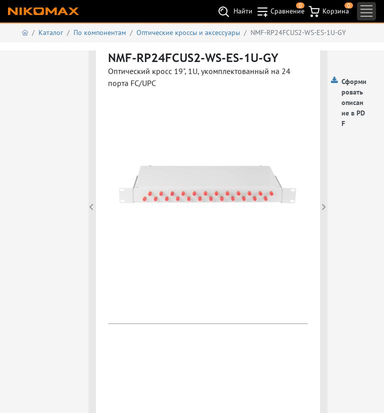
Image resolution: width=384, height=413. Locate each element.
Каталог (50, 32)
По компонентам (100, 32)
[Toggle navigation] (366, 11)
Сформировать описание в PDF (354, 102)
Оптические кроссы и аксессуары (188, 32)
